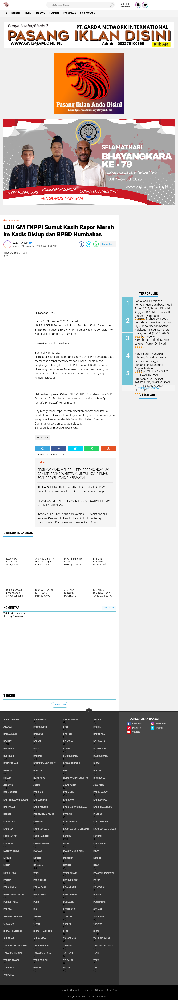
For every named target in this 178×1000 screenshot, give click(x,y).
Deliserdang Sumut (44, 763)
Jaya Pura (98, 785)
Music (6, 865)
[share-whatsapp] (96, 244)
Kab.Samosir (40, 807)
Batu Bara (99, 734)
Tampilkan (109, 608)
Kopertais (9, 821)
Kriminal (38, 821)
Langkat (8, 843)
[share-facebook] (81, 244)
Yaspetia (8, 974)
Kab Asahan (10, 792)
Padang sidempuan (104, 872)
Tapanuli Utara (42, 953)
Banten (67, 734)
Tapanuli (68, 945)
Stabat (67, 923)
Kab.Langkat (100, 799)
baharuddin (40, 726)
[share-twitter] (88, 244)
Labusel (98, 836)
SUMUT (97, 931)
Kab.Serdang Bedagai (75, 807)
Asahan (7, 726)
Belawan (68, 741)
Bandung (38, 734)
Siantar (67, 916)
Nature (67, 865)
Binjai (36, 748)
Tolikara (8, 967)
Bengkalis (99, 741)
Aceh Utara (39, 719)
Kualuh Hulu (100, 821)
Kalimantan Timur (43, 814)
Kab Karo (68, 792)
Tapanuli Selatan (103, 945)
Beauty (7, 741)
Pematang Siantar (13, 894)
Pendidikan (69, 13)
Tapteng (68, 953)
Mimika (97, 858)
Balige (97, 726)
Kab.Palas (9, 807)
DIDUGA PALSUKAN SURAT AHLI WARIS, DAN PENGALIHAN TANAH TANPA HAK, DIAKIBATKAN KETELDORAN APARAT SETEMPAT (152, 380)
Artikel (97, 719)
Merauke (68, 858)
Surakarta (39, 938)
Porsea (7, 909)
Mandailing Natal (73, 850)
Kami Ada (111, 990)
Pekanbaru (69, 887)
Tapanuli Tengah (13, 953)
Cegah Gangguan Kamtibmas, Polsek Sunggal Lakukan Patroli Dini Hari (153, 339)
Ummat (37, 967)
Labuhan (8, 828)
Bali (65, 726)
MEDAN (37, 858)
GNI (65, 770)
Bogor (66, 748)
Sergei (37, 916)
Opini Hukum (70, 872)
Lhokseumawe (41, 843)
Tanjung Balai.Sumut (15, 945)
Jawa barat (69, 785)
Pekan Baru (39, 887)
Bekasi (37, 741)
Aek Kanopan (70, 719)
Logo (66, 843)
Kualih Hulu (70, 821)
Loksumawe (100, 843)
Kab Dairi (38, 792)
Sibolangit (99, 916)
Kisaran (98, 814)
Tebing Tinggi (11, 960)
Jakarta (40, 13)
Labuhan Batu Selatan (76, 828)
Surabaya (8, 938)
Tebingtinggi (40, 960)
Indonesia (99, 777)
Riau (35, 909)
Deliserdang (10, 763)
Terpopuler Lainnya (148, 388)
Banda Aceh (10, 734)
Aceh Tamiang (11, 719)
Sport (36, 923)
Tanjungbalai (41, 945)
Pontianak (99, 901)
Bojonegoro (100, 748)
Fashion (8, 770)
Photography (71, 894)
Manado (37, 850)
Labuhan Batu (41, 828)
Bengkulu (8, 748)
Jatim (36, 785)
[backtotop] (89, 711)
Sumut (67, 931)
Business (8, 755)
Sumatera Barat (12, 931)
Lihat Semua (60, 705)
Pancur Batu (70, 880)
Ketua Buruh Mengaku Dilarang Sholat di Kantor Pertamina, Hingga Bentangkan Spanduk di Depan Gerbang (150, 361)
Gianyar (37, 770)
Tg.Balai (68, 960)
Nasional (54, 13)
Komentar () (108, 244)
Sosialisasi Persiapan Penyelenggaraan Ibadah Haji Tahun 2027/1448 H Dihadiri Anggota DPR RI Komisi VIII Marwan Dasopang (153, 308)
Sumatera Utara (42, 931)
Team (96, 953)
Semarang (69, 909)
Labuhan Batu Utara (104, 828)
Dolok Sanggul (71, 763)
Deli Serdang (100, 755)
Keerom (67, 814)
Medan (7, 858)
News (96, 865)
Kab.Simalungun (102, 807)
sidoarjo (8, 923)
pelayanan (99, 887)
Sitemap (99, 990)
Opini (36, 872)
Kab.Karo (68, 799)
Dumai (96, 763)
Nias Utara (9, 872)
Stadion (97, 923)
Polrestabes (87, 13)
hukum (97, 770)
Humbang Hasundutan (76, 777)
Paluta (7, 880)
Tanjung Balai (101, 938)
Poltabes (68, 901)
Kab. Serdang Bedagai (15, 799)
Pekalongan (10, 887)
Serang (97, 909)
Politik (97, 894)
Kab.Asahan (40, 799)
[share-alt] (42, 448)
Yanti (96, 967)
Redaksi (88, 990)
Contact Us (76, 990)
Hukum (27, 13)
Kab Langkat (100, 792)
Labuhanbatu (41, 836)
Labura (67, 836)
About (64, 990)
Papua (96, 880)
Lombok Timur (11, 850)
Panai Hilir (39, 880)
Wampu (67, 967)
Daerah (15, 13)
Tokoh (96, 960)
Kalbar (7, 814)
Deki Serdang (70, 755)
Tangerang (69, 938)
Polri (36, 901)
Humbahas (13, 220)
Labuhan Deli (10, 836)
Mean (96, 850)
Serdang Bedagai (13, 916)
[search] (80, 5)
